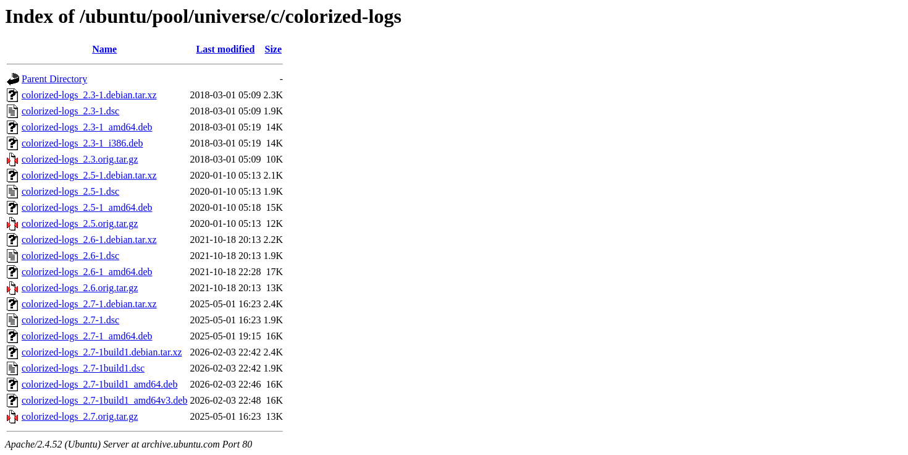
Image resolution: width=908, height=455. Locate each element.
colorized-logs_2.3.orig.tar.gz (80, 159)
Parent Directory (54, 79)
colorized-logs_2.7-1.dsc (70, 320)
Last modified (225, 49)
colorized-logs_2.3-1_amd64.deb (87, 127)
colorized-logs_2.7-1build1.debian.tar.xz (102, 352)
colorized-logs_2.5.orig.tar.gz (80, 223)
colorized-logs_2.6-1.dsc (70, 255)
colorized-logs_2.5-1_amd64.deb (87, 207)
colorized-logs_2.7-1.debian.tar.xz (89, 304)
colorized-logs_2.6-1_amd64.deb (87, 271)
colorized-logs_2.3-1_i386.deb (82, 143)
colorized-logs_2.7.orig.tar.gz (80, 416)
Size (273, 49)
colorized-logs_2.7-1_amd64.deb (87, 336)
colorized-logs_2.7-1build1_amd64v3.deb (104, 400)
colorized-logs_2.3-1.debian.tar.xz (89, 95)
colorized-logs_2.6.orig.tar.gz (80, 288)
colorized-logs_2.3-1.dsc (70, 111)
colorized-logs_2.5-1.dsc (70, 191)
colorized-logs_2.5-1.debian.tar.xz (89, 175)
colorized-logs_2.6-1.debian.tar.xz (89, 239)
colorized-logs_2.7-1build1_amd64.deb (99, 384)
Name (104, 49)
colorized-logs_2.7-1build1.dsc (83, 368)
